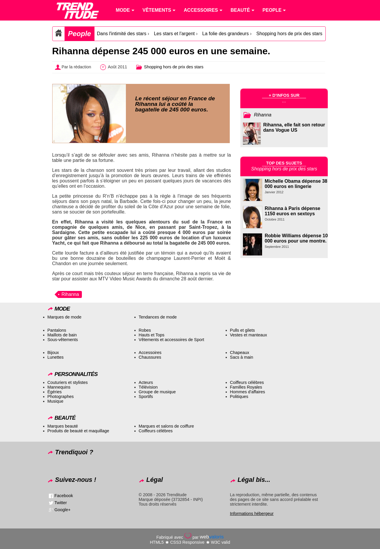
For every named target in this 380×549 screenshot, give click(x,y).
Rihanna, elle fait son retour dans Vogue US (294, 127)
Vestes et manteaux (248, 335)
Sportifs (146, 396)
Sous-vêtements (63, 339)
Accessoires (150, 352)
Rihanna (70, 294)
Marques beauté (63, 426)
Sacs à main (241, 357)
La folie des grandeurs (225, 33)
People (79, 34)
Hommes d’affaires (247, 391)
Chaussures (150, 357)
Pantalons (57, 330)
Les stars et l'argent (174, 33)
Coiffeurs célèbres (247, 382)
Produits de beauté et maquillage (78, 430)
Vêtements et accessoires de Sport (171, 339)
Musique (55, 401)
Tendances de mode (158, 317)
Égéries (55, 391)
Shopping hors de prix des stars (289, 33)
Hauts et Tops (152, 335)
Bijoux (53, 352)
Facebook (64, 495)
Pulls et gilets (242, 330)
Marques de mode (65, 317)
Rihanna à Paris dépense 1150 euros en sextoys (292, 211)
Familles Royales (246, 387)
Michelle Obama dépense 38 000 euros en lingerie (296, 184)
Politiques (239, 396)
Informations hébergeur (252, 513)
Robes (145, 330)
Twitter (61, 502)
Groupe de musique (157, 391)
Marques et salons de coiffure (166, 426)
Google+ (63, 509)
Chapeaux (239, 352)
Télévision (148, 387)
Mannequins (59, 387)
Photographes (61, 396)
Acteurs (146, 382)
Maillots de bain (62, 335)
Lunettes (56, 357)
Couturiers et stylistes (68, 382)
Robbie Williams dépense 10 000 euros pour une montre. (296, 238)
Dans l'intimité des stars (121, 33)
